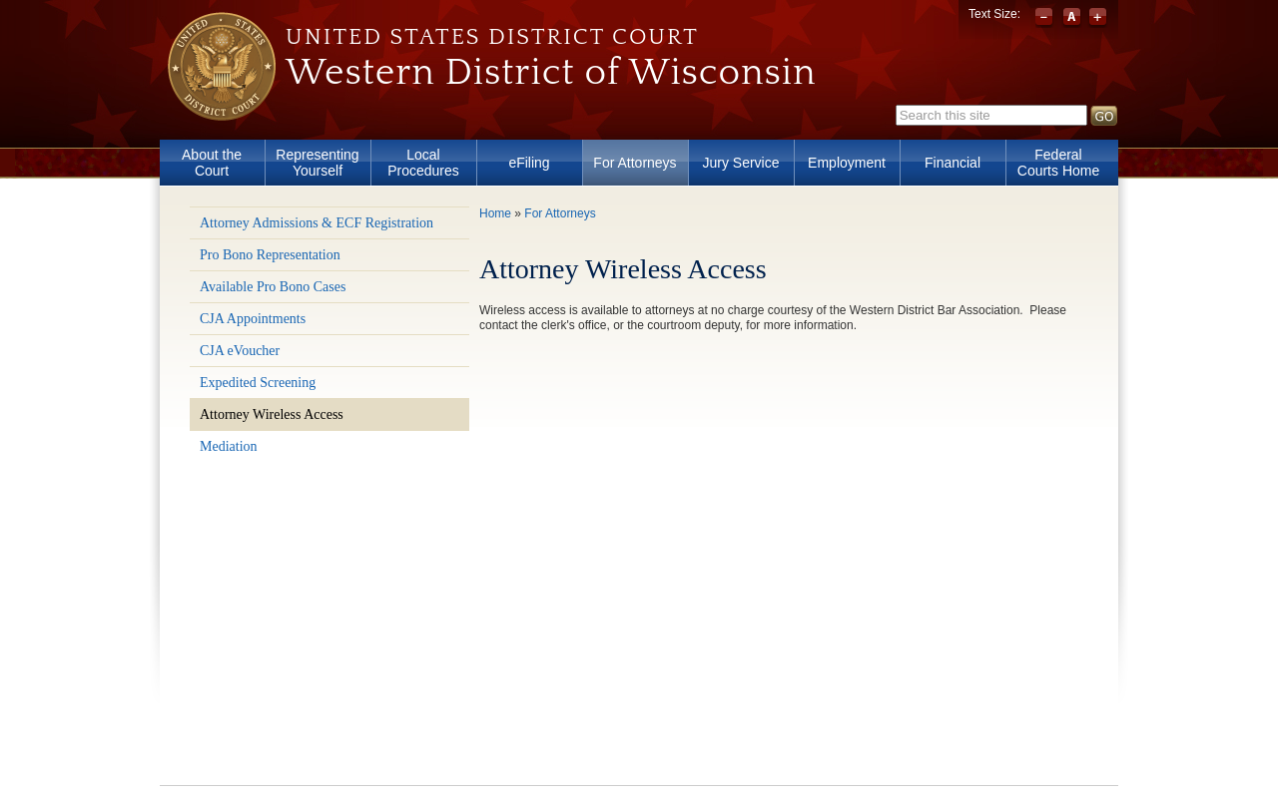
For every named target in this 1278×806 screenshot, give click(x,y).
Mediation (229, 446)
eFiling (528, 163)
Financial (952, 163)
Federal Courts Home (1058, 163)
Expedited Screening (258, 382)
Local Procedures (423, 163)
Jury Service (740, 163)
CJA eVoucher (240, 350)
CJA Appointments (253, 318)
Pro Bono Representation (270, 254)
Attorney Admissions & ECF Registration (316, 222)
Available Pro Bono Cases (272, 286)
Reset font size (1071, 18)
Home (495, 213)
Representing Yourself (317, 163)
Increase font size (1097, 18)
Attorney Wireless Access (271, 414)
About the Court (212, 163)
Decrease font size (1045, 18)
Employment (847, 163)
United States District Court (492, 37)
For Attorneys (634, 163)
